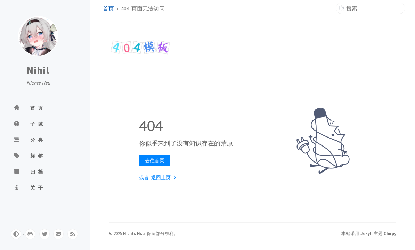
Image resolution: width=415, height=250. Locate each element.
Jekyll (366, 233)
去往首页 (154, 160)
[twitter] (44, 234)
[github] (30, 234)
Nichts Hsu (134, 233)
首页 (108, 8)
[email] (58, 234)
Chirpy (390, 233)
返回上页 (165, 178)
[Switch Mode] (16, 234)
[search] (373, 8)
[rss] (73, 234)
